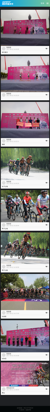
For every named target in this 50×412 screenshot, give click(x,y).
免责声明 (28, 410)
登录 (42, 3)
